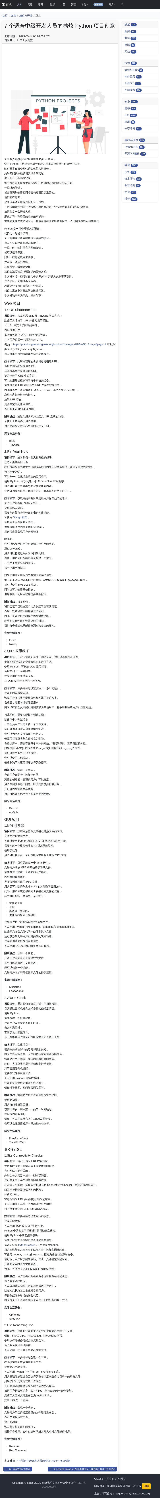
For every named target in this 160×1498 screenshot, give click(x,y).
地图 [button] (40, 4)
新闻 (130, 31)
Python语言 (135, 147)
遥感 (130, 108)
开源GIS (133, 83)
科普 (131, 199)
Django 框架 (20, 517)
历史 (130, 172)
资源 (29, 4)
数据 (52, 4)
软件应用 (133, 77)
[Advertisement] (60, 67)
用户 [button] (111, 4)
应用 (130, 122)
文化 (130, 192)
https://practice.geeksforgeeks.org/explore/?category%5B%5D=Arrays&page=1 (59, 344)
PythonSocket (26, 1244)
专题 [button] (83, 4)
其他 (130, 51)
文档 (19, 4)
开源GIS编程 (135, 153)
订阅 (146, 1486)
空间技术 (133, 90)
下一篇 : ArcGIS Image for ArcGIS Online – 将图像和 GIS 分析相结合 (82, 1469)
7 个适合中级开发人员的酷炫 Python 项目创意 (43, 1460)
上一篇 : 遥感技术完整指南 (17, 1469)
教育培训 (133, 185)
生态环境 (133, 128)
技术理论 (133, 179)
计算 (62, 4)
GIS (131, 115)
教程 (73, 4)
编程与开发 (25, 15)
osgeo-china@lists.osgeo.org (133, 1493)
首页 (7, 4)
